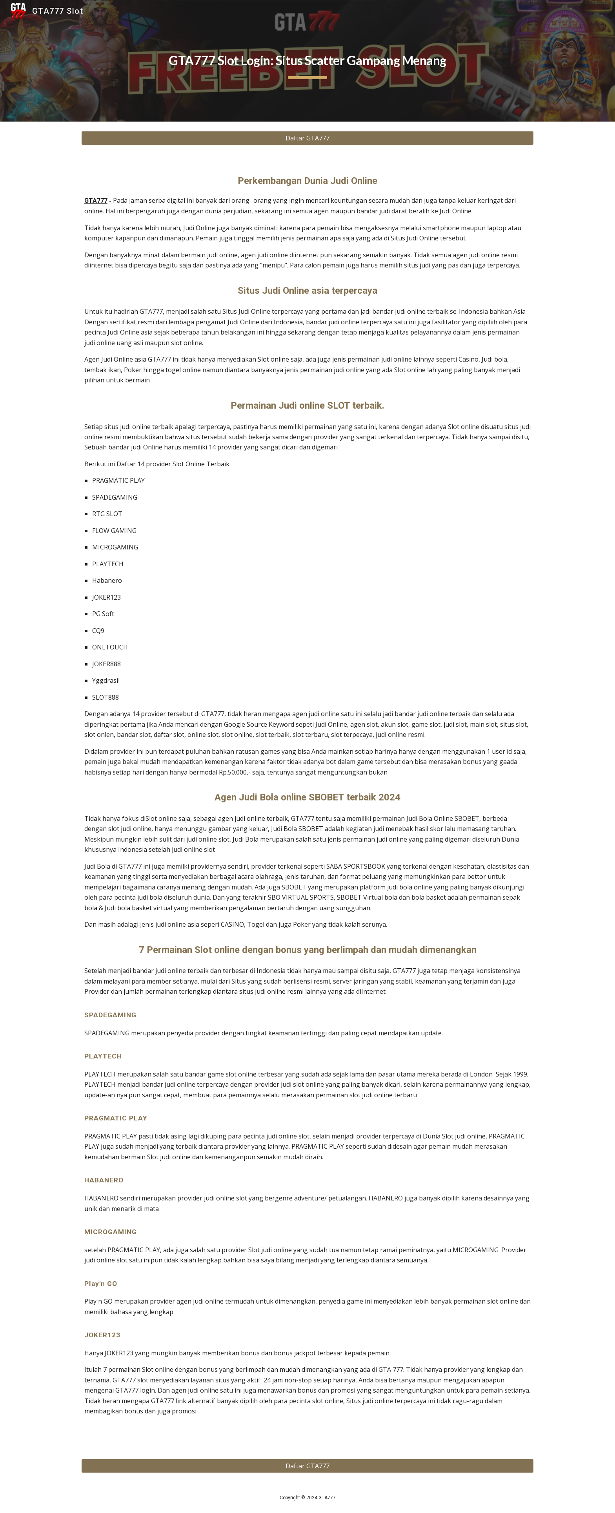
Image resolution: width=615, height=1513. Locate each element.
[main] (307, 60)
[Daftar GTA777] (307, 138)
